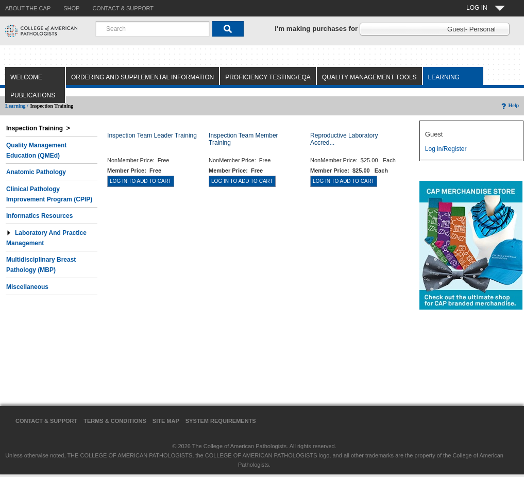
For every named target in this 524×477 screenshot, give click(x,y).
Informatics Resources (39, 215)
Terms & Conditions (114, 421)
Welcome (26, 77)
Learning (444, 77)
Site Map (166, 421)
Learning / (16, 106)
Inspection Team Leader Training (152, 135)
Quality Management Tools (369, 77)
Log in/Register (446, 148)
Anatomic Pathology (36, 172)
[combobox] (152, 29)
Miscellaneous (27, 287)
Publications (32, 95)
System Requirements (220, 421)
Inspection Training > (38, 128)
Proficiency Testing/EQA (268, 77)
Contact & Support (46, 421)
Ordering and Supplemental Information (142, 77)
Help (509, 105)
